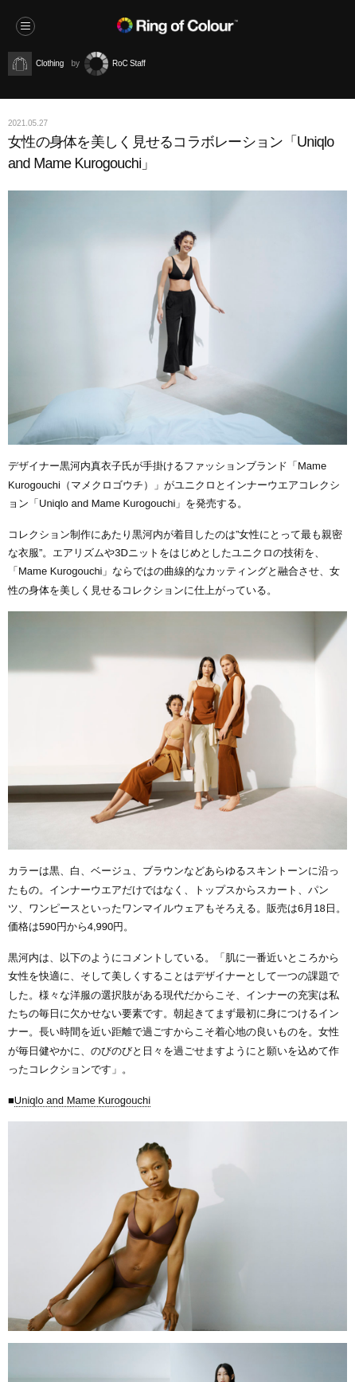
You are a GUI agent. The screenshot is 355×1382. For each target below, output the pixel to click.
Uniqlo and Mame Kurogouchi (82, 1100)
